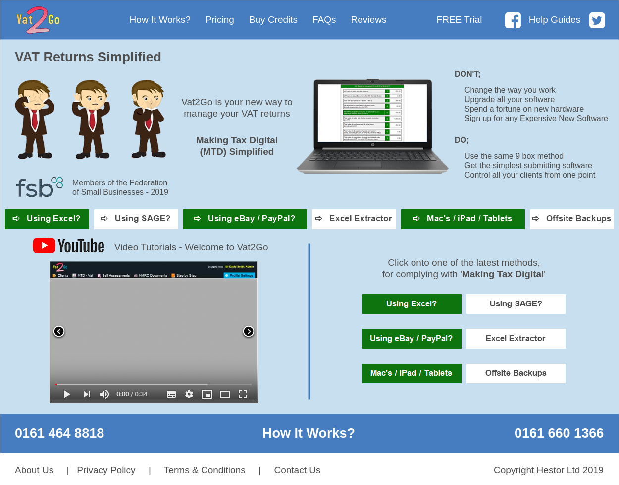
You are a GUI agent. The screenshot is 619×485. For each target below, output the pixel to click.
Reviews (369, 19)
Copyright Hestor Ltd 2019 (549, 470)
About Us (34, 470)
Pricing (220, 19)
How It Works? (160, 19)
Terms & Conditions (205, 470)
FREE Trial (459, 19)
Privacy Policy (106, 470)
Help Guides (555, 19)
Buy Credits (273, 19)
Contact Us (297, 470)
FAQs (324, 19)
